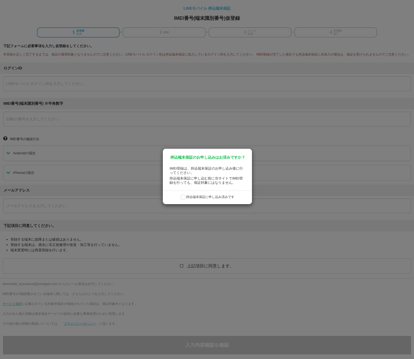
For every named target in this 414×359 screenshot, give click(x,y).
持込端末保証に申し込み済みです (210, 197)
